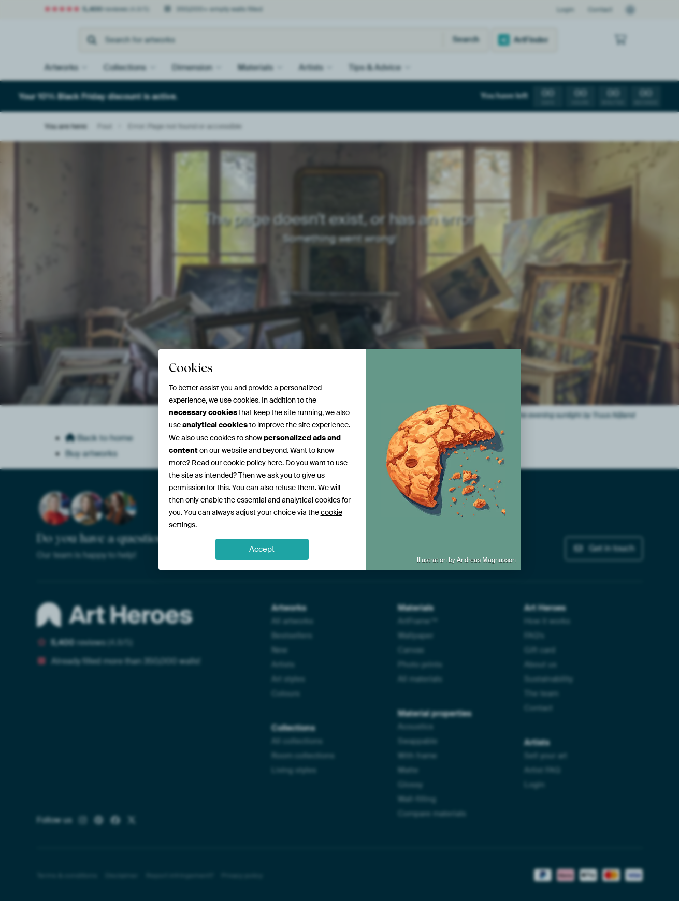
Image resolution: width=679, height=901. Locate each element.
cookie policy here (252, 462)
